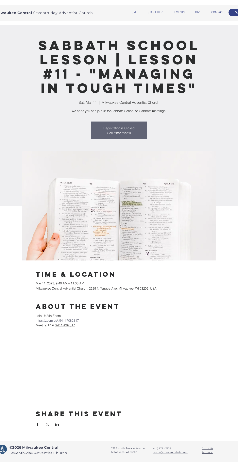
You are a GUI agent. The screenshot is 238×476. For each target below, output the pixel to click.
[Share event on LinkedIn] (57, 424)
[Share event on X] (47, 424)
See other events (119, 133)
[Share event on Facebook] (38, 424)
